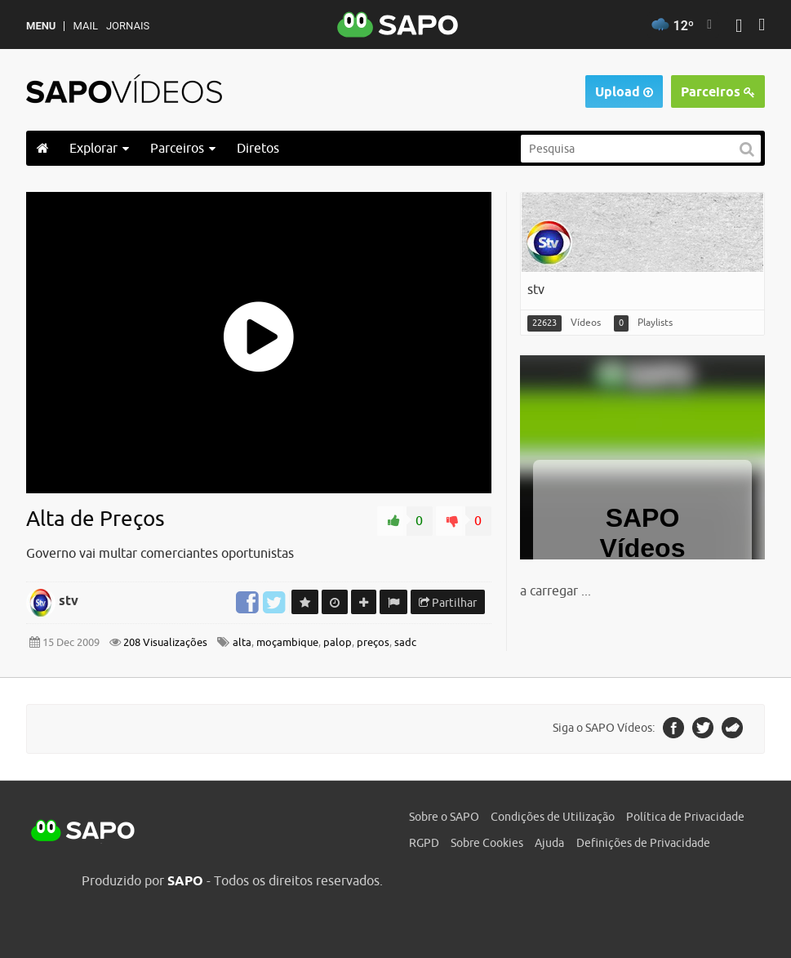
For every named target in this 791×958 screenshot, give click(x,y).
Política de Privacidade (685, 816)
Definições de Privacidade (643, 842)
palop (337, 642)
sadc (405, 642)
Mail (85, 25)
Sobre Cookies (487, 842)
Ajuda (549, 842)
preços (373, 642)
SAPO (83, 831)
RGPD (424, 842)
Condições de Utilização (553, 816)
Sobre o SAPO (444, 816)
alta (242, 642)
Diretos (258, 147)
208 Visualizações (164, 642)
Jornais (127, 25)
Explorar (99, 147)
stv (68, 600)
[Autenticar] (738, 27)
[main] (395, 421)
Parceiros (718, 92)
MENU (41, 25)
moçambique (287, 642)
